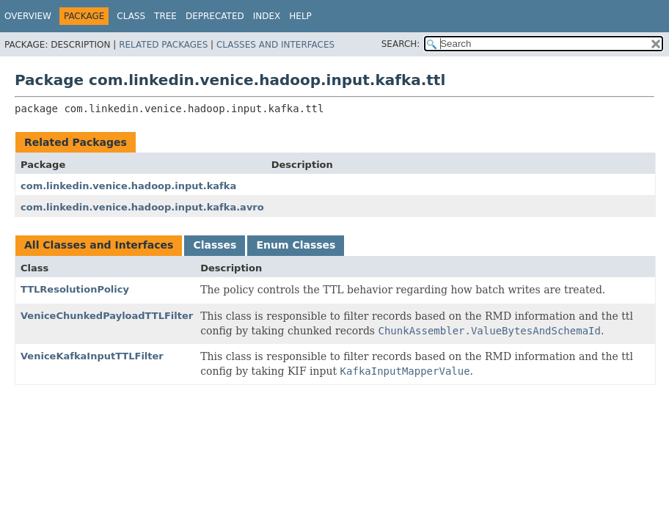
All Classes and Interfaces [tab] (98, 245)
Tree (165, 16)
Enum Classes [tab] (295, 245)
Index (267, 16)
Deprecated (215, 16)
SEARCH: (400, 44)
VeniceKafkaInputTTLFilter (92, 356)
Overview (27, 16)
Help (300, 16)
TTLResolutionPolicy (75, 289)
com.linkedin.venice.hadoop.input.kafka (128, 185)
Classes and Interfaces (275, 45)
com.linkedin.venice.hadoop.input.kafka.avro (142, 207)
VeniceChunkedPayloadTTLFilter (107, 315)
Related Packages (163, 45)
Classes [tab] (214, 245)
